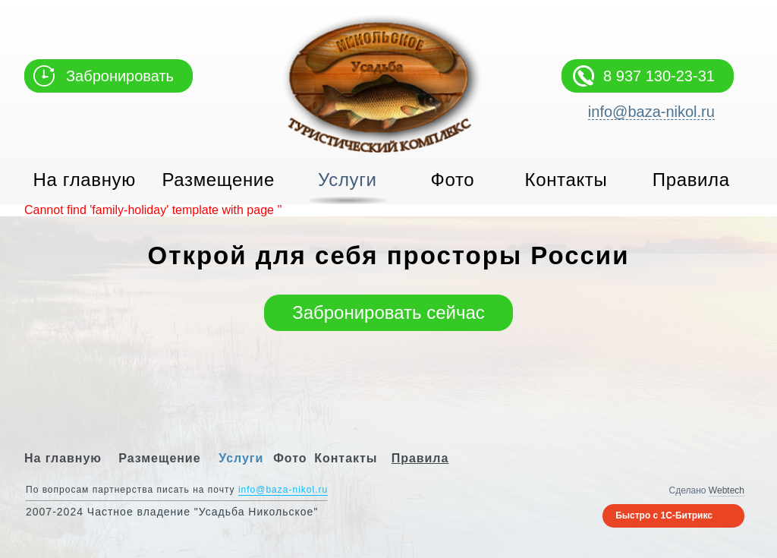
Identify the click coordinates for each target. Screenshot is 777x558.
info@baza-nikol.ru (651, 112)
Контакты (566, 179)
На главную (84, 179)
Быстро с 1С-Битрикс (664, 515)
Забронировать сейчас (388, 312)
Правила (691, 179)
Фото (453, 179)
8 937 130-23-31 (659, 76)
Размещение (218, 179)
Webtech (726, 490)
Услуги (347, 179)
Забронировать (120, 76)
